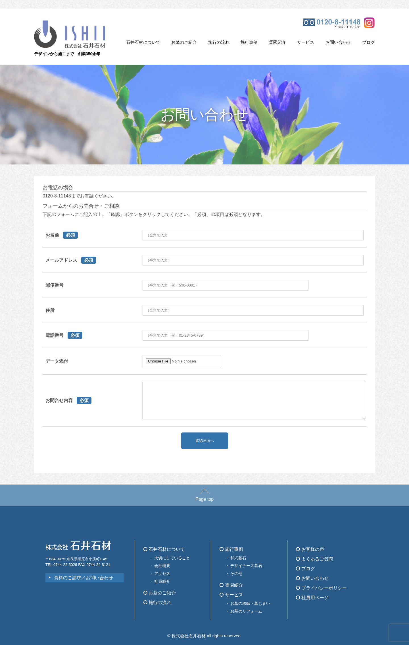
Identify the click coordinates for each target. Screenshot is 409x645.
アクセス (162, 573)
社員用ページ (312, 597)
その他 (236, 573)
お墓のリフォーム (246, 611)
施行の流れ (218, 42)
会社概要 (162, 565)
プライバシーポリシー (321, 588)
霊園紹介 (277, 42)
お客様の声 (310, 549)
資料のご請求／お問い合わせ (83, 577)
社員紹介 (162, 581)
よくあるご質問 (314, 559)
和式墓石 (238, 558)
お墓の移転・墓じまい (250, 603)
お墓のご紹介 (184, 42)
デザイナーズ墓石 (246, 565)
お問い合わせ (338, 42)
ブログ (368, 42)
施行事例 (249, 42)
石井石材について (143, 42)
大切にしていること (172, 558)
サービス (305, 42)
